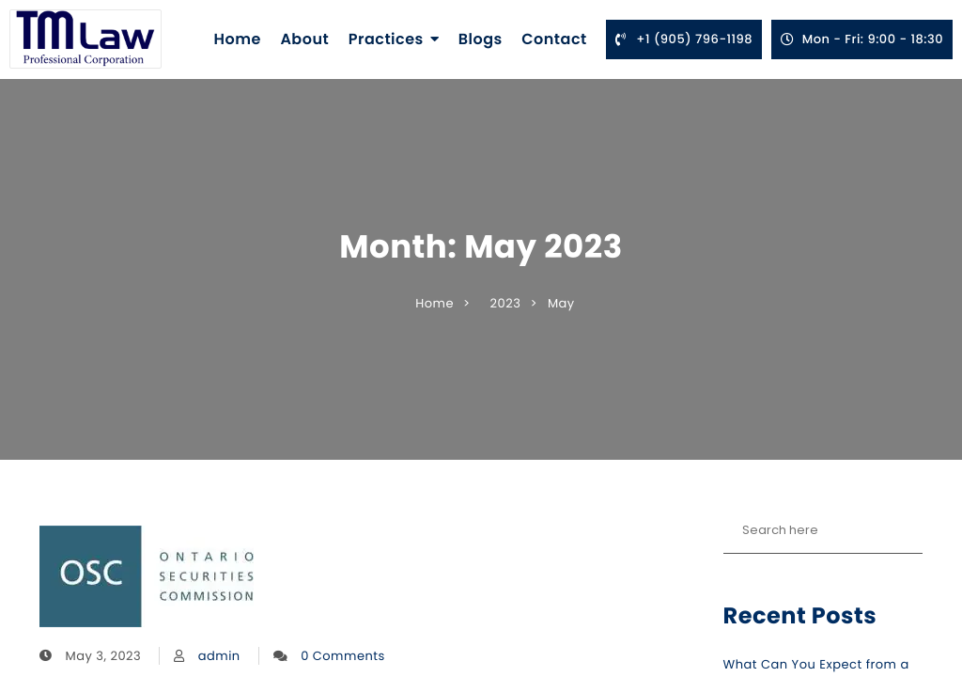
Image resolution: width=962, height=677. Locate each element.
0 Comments (343, 656)
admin (219, 656)
